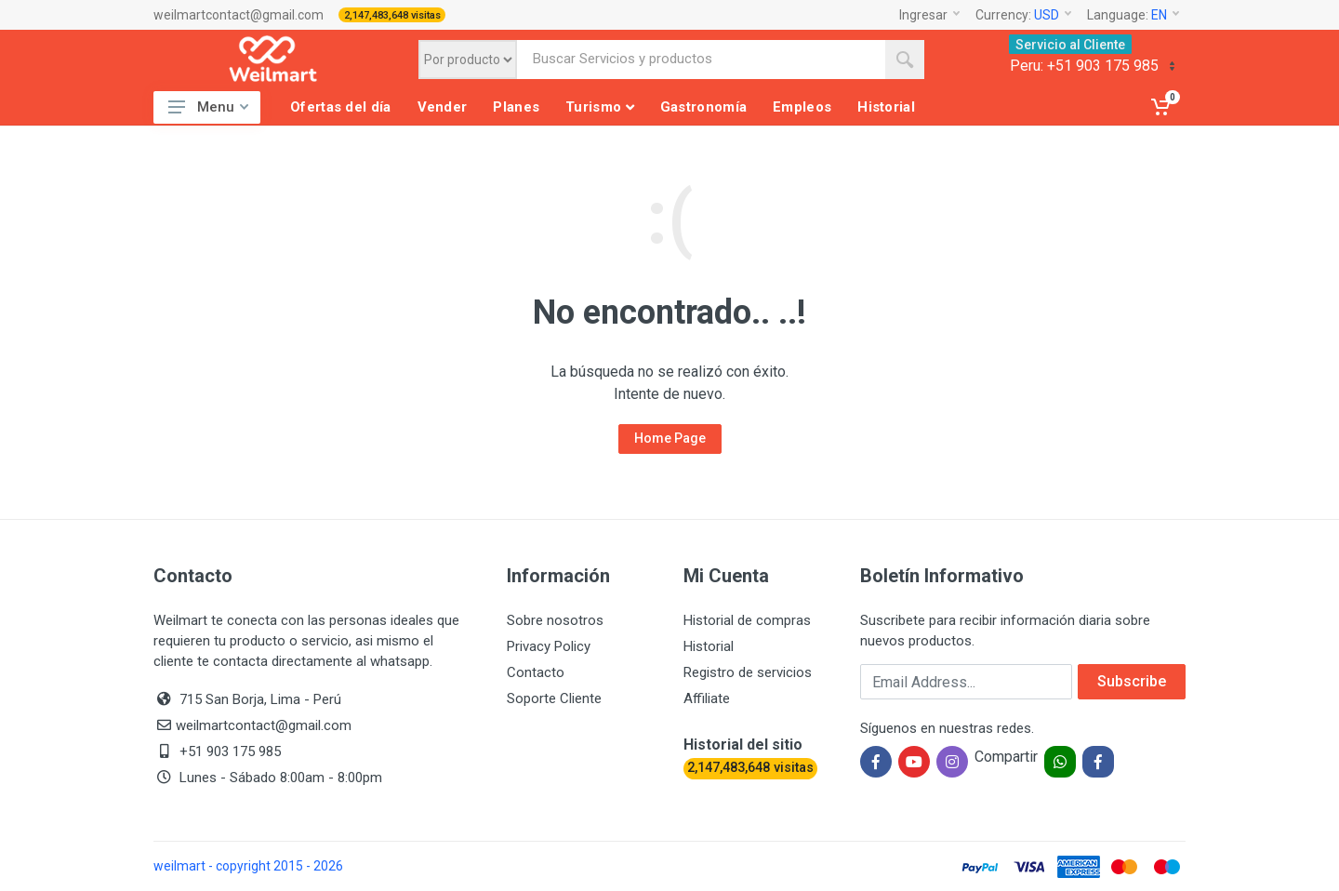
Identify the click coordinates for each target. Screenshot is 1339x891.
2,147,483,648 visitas (392, 15)
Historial (708, 646)
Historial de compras (747, 620)
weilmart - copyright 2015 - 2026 (248, 865)
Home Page (670, 438)
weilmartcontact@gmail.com (238, 14)
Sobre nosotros (555, 620)
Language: (1133, 14)
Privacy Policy (548, 646)
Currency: (1023, 14)
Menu (208, 107)
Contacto (535, 672)
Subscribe (1131, 681)
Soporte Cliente (554, 698)
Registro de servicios (747, 672)
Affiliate (706, 698)
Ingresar (929, 14)
